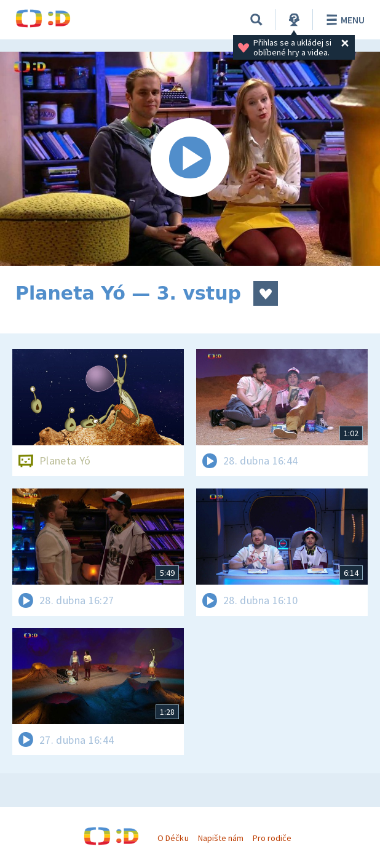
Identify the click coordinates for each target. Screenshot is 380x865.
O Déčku (172, 837)
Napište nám (220, 837)
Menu (343, 19)
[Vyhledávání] (256, 19)
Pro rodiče (272, 837)
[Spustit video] (190, 159)
